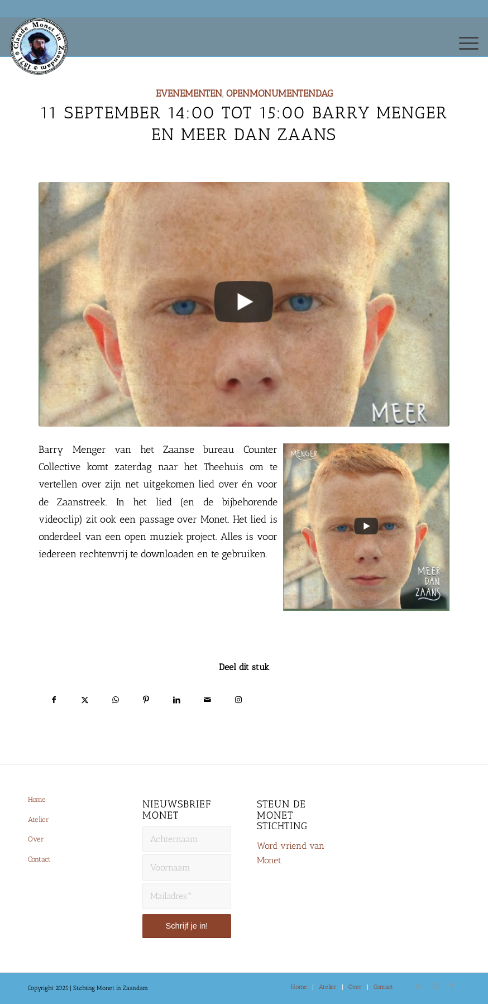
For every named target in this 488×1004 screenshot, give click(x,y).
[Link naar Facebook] (451, 986)
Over (36, 839)
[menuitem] (463, 42)
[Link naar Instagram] (238, 698)
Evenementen (189, 93)
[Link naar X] (418, 986)
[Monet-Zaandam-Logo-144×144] (43, 59)
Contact (39, 859)
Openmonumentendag (279, 93)
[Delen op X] (84, 698)
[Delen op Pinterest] (146, 698)
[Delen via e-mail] (207, 698)
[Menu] (463, 42)
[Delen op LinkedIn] (176, 698)
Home (37, 799)
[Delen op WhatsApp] (115, 698)
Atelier (38, 819)
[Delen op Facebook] (54, 698)
